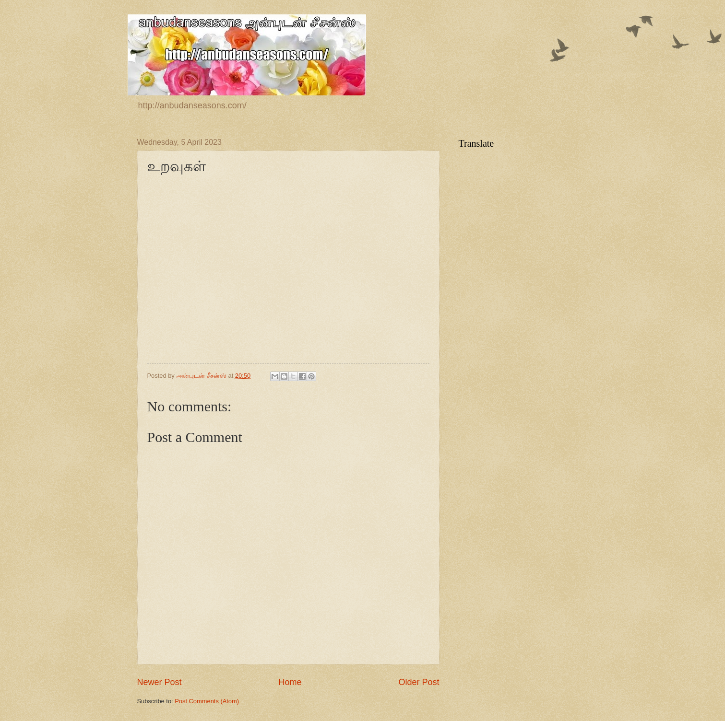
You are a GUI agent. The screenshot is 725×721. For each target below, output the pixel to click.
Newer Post (159, 682)
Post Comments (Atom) (207, 701)
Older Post (418, 682)
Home (289, 682)
